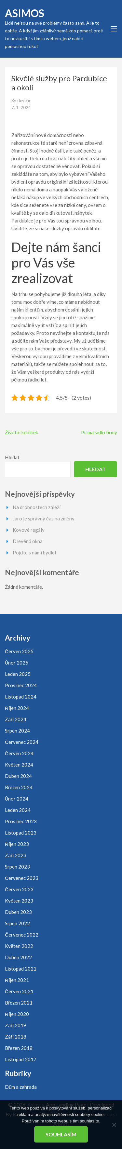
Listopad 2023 (20, 833)
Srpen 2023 (17, 867)
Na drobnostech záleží (37, 507)
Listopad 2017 (20, 1059)
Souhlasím (61, 1134)
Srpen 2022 (17, 923)
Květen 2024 (19, 765)
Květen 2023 (19, 901)
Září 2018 (15, 1037)
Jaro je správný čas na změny (44, 518)
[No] (114, 1124)
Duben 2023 (18, 912)
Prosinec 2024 (21, 685)
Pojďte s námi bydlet (35, 552)
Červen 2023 (19, 889)
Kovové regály (29, 530)
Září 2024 (15, 719)
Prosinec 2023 (21, 821)
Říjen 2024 (17, 708)
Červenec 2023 (21, 878)
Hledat (12, 457)
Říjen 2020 (17, 1014)
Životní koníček (21, 432)
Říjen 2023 (17, 844)
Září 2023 (15, 855)
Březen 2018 (19, 1048)
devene (24, 100)
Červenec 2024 (21, 742)
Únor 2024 (16, 799)
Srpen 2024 (17, 731)
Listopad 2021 (20, 969)
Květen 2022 (19, 946)
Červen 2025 (19, 651)
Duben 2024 (18, 776)
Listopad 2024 (20, 697)
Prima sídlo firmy (99, 432)
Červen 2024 (19, 753)
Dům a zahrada (21, 1087)
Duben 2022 (18, 957)
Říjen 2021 (17, 980)
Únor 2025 (16, 663)
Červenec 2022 (21, 935)
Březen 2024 (19, 787)
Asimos (24, 13)
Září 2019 (15, 1025)
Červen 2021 (19, 991)
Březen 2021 (19, 1003)
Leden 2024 (18, 810)
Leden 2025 (18, 674)
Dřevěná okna (28, 541)
